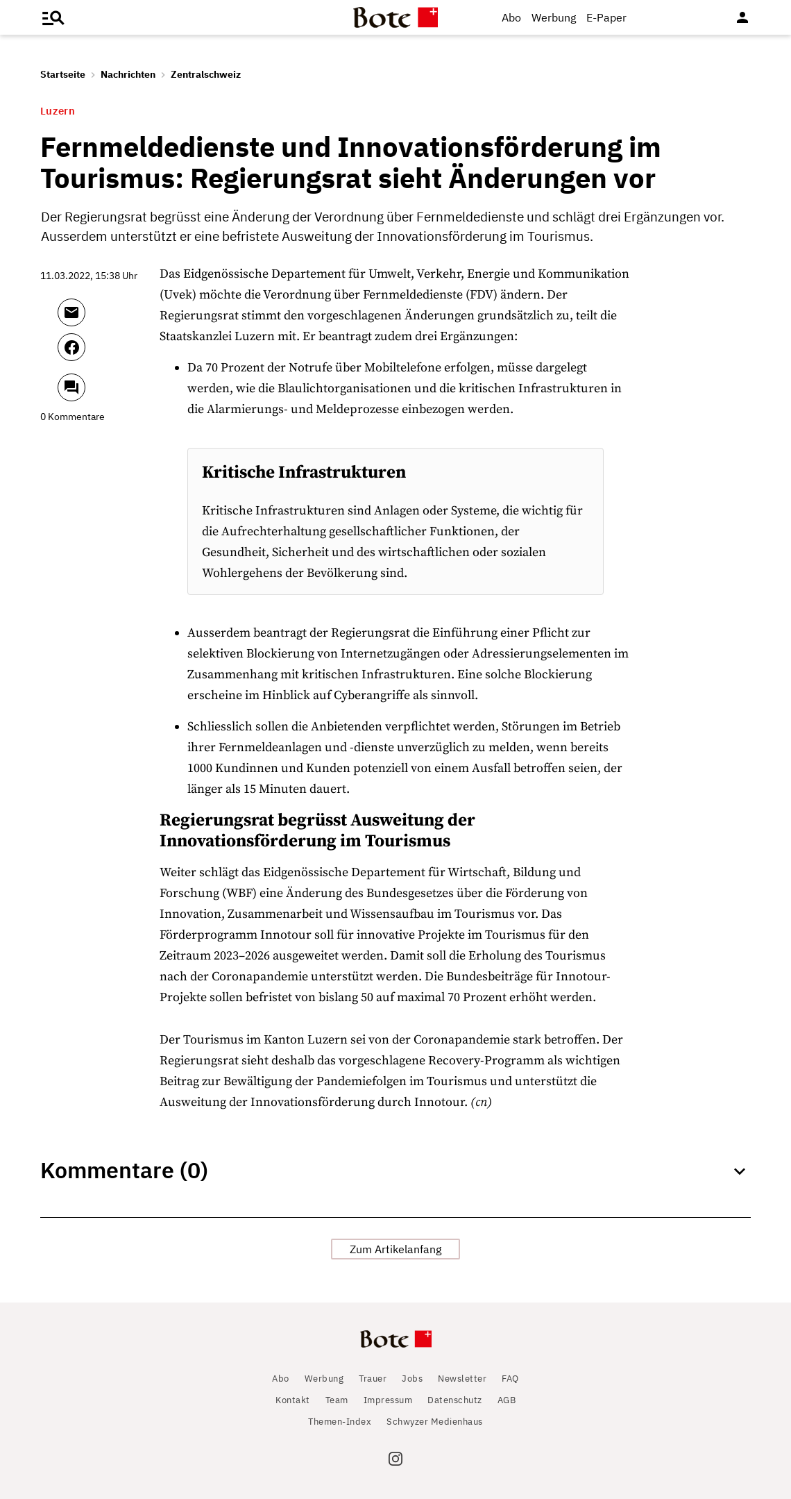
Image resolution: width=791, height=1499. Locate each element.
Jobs (412, 1378)
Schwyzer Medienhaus (434, 1421)
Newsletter (462, 1378)
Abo (511, 17)
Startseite (62, 74)
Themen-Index (339, 1421)
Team (336, 1400)
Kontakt (292, 1400)
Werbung (553, 17)
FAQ (510, 1378)
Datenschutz (454, 1400)
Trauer (372, 1378)
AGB (506, 1400)
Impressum (388, 1400)
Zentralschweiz (206, 74)
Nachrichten (128, 74)
